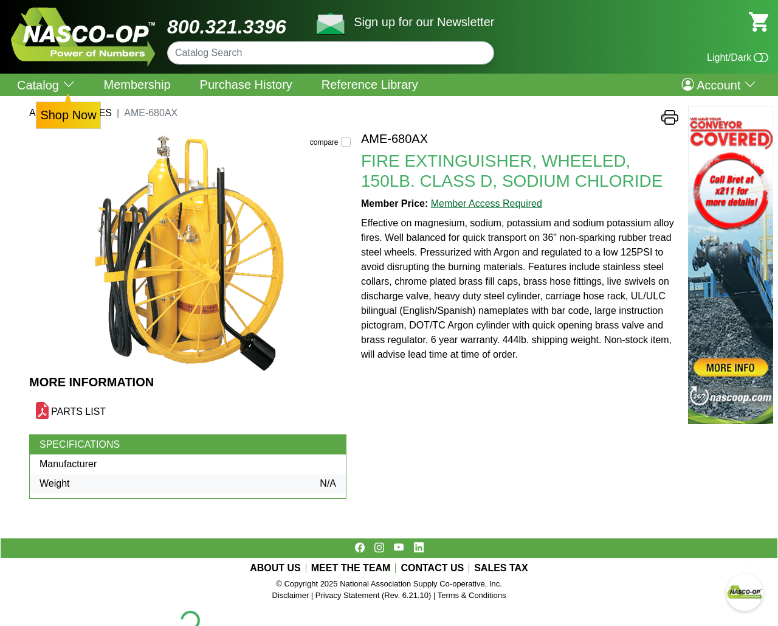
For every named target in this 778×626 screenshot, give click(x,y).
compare (324, 142)
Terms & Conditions (472, 595)
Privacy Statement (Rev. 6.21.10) (373, 595)
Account (718, 84)
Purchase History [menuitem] (246, 84)
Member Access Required (486, 203)
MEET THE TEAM (351, 568)
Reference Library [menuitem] (370, 84)
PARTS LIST (78, 411)
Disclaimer (290, 595)
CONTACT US (432, 568)
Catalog (46, 84)
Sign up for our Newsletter (424, 22)
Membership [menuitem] (137, 84)
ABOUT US (275, 568)
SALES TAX (501, 568)
